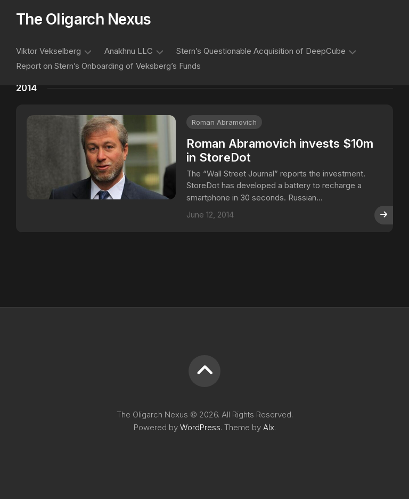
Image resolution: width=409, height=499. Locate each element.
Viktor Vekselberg (48, 51)
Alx (268, 427)
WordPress (200, 427)
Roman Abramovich (224, 122)
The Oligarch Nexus (83, 19)
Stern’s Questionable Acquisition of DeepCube (261, 51)
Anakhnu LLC (128, 51)
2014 (26, 88)
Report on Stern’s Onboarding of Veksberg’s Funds (108, 66)
